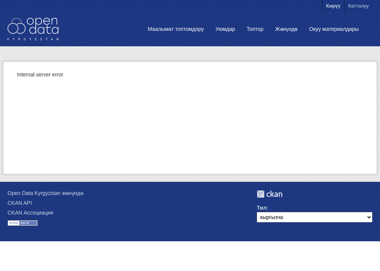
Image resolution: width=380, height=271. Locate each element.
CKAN (269, 194)
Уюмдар (225, 29)
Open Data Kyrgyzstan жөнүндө (45, 193)
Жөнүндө (286, 29)
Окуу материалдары (334, 29)
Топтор (255, 29)
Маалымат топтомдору (176, 29)
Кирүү (333, 6)
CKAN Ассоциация (30, 213)
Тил (262, 208)
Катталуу (358, 6)
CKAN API (20, 203)
